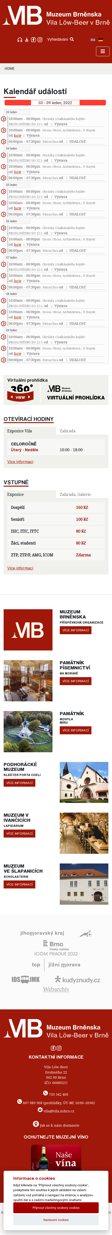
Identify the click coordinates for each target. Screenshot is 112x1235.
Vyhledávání (60, 39)
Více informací (20, 462)
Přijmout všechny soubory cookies (56, 1208)
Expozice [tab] (15, 494)
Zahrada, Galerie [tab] (75, 494)
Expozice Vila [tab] (19, 431)
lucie (17, 135)
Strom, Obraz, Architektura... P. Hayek (68, 130)
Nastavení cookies (55, 1220)
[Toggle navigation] (103, 51)
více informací (75, 630)
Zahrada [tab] (67, 431)
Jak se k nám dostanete (59, 1125)
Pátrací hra (50, 142)
